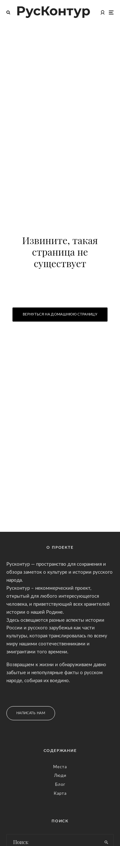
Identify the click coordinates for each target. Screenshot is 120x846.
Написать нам (30, 713)
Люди (60, 776)
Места (60, 767)
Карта (60, 794)
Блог (60, 785)
